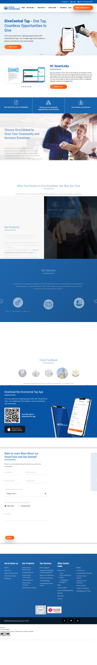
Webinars (7, 579)
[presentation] (18, 529)
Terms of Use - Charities (81, 582)
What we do (41, 7)
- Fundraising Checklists (63, 582)
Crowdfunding (45, 581)
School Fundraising (46, 578)
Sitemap (60, 596)
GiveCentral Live (28, 573)
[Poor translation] (7, 634)
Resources (63, 7)
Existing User (24, 506)
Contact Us (80, 571)
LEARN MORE (58, 87)
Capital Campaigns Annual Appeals (47, 572)
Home (23, 7)
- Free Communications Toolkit (65, 576)
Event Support (45, 568)
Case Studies (62, 588)
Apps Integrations (47, 576)
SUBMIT (11, 538)
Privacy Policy (81, 586)
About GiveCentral (11, 574)
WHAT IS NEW (52, 7)
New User (9, 506)
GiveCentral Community (26, 577)
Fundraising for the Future (46, 585)
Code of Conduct (82, 589)
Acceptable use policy (84, 574)
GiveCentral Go (27, 581)
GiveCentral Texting (29, 588)
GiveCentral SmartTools (26, 569)
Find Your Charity (83, 8)
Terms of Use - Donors (81, 577)
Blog (69, 7)
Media (78, 568)
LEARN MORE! (13, 47)
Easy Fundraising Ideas (65, 591)
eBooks (60, 594)
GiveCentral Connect (26, 584)
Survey (59, 599)
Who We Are (30, 7)
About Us (7, 571)
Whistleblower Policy (83, 592)
